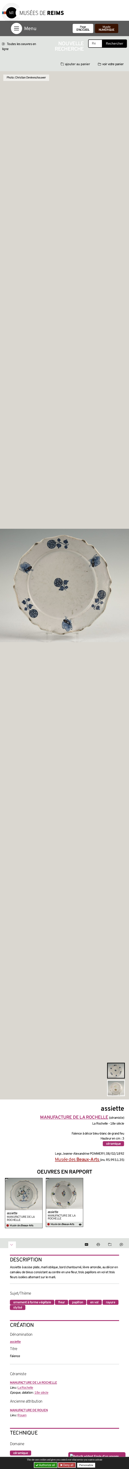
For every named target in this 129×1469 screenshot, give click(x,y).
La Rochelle (25, 1388)
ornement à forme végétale (32, 1302)
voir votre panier (110, 64)
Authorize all (45, 1465)
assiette (12, 1213)
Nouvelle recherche (69, 46)
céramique (113, 1144)
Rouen (22, 1415)
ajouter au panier (75, 64)
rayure (110, 1302)
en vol (94, 1302)
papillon (77, 1302)
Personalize (86, 1465)
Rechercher (114, 44)
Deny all (68, 1465)
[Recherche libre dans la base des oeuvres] (95, 43)
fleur (61, 1302)
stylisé (17, 1308)
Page (83, 28)
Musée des (77, 1160)
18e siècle (41, 1393)
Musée (107, 28)
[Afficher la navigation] (16, 28)
